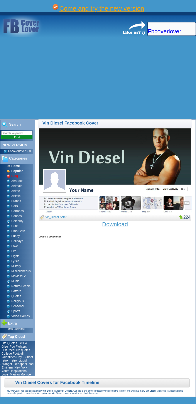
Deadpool (20, 364)
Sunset (28, 357)
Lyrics (15, 261)
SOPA (23, 343)
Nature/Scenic (20, 286)
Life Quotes (9, 343)
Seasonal (17, 306)
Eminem (7, 367)
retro (5, 360)
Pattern (16, 291)
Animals (16, 186)
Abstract (16, 181)
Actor (63, 217)
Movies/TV (18, 276)
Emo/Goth (18, 231)
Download (115, 224)
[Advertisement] (41, 78)
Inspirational (19, 371)
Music (15, 281)
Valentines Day (12, 357)
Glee (5, 346)
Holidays (17, 241)
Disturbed (8, 350)
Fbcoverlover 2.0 (19, 151)
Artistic (15, 196)
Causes (16, 216)
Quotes (16, 296)
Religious (17, 301)
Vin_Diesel (52, 217)
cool (31, 364)
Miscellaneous (21, 271)
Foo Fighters (18, 346)
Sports (15, 311)
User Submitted (16, 329)
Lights (15, 256)
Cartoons (17, 211)
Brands (16, 201)
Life (13, 251)
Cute (14, 226)
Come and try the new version (101, 8)
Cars (14, 206)
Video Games (20, 316)
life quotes (23, 350)
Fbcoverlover (164, 31)
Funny (15, 236)
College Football (13, 353)
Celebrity (17, 221)
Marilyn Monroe (20, 374)
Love (14, 246)
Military (16, 266)
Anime (15, 191)
